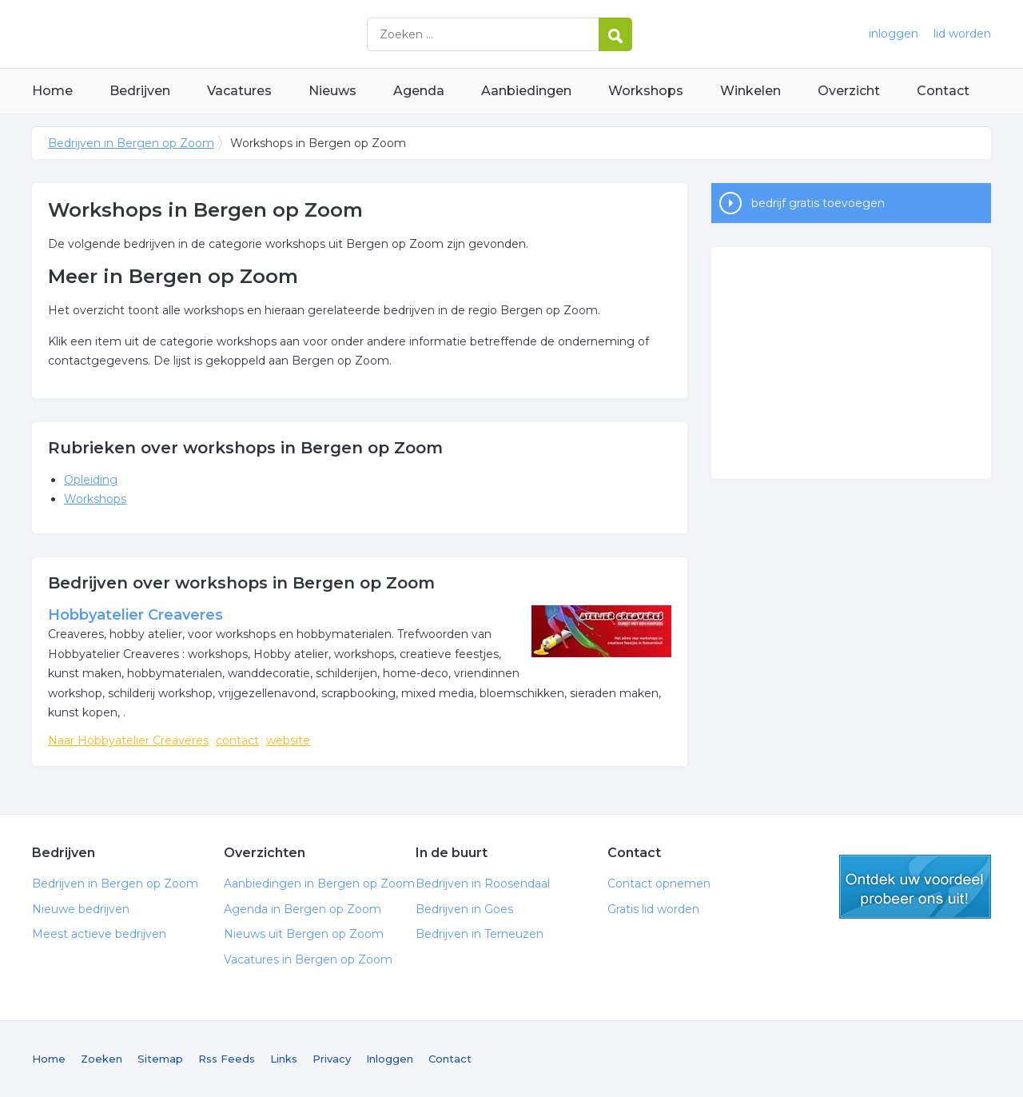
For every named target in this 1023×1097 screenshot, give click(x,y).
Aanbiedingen (526, 90)
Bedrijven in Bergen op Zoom (232, 34)
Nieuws (332, 90)
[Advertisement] (851, 363)
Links (283, 1058)
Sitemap (160, 1058)
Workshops (645, 90)
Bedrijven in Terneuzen (479, 934)
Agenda (418, 90)
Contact (943, 90)
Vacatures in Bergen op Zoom (308, 959)
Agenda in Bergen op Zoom (302, 909)
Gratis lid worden (653, 909)
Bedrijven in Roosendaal (483, 883)
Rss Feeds (226, 1058)
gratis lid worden (915, 887)
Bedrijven (139, 90)
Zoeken (101, 1058)
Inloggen (389, 1058)
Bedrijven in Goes (464, 909)
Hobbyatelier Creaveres (135, 615)
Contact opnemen (659, 883)
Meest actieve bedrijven (99, 934)
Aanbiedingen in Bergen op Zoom (319, 883)
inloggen (893, 33)
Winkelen (750, 90)
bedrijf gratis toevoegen (818, 203)
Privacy (331, 1058)
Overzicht (849, 90)
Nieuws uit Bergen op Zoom (304, 934)
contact (237, 740)
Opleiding (90, 480)
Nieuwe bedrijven (80, 909)
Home (52, 90)
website (288, 740)
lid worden (962, 33)
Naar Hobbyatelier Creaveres (128, 740)
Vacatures (239, 90)
